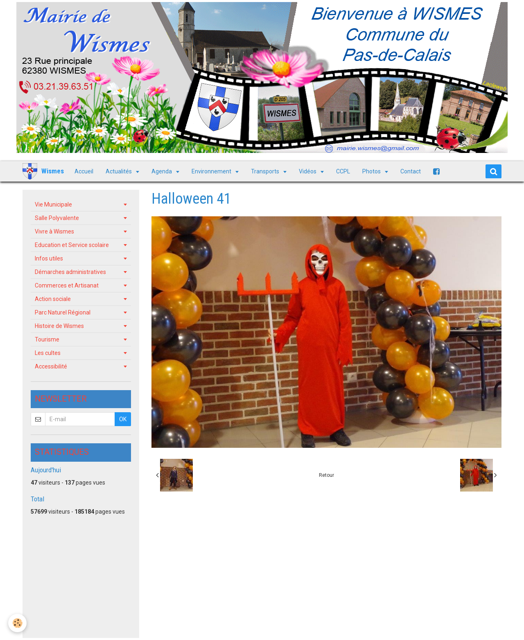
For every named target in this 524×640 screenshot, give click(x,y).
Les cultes (48, 353)
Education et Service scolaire (72, 245)
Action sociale (53, 299)
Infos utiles (49, 258)
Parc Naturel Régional (62, 312)
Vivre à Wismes (54, 231)
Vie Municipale (53, 204)
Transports (265, 171)
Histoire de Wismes (59, 326)
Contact (410, 171)
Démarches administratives (70, 272)
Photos (372, 171)
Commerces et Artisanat (67, 285)
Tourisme (47, 339)
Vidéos (308, 171)
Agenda (162, 171)
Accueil (84, 171)
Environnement (212, 171)
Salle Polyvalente (57, 218)
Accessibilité (51, 366)
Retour (326, 475)
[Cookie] (17, 623)
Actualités (119, 171)
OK (122, 419)
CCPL (343, 171)
